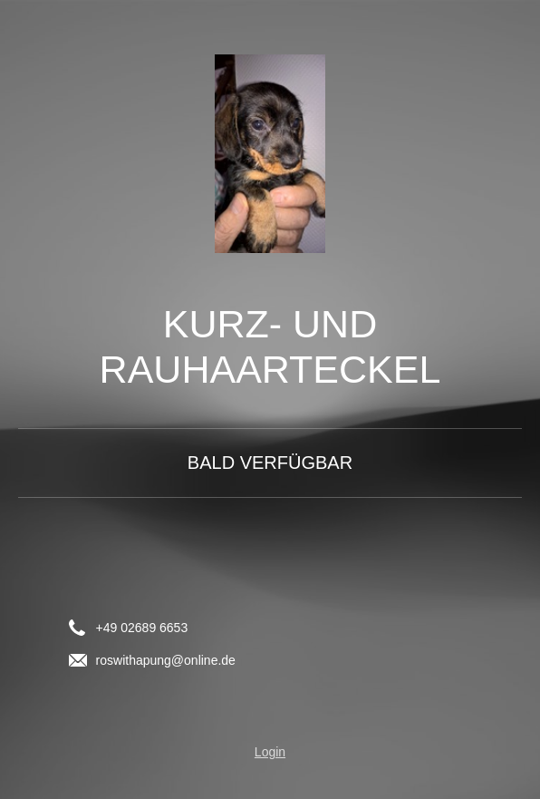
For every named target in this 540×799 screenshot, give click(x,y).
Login (270, 752)
